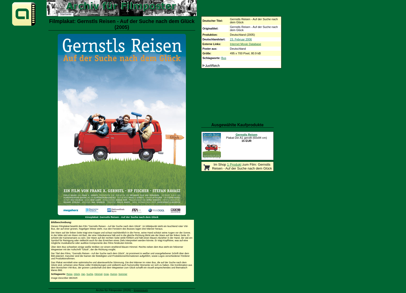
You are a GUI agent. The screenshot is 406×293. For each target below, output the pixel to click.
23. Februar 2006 (241, 39)
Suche (89, 274)
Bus (223, 58)
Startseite (65, 14)
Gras (106, 274)
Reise (69, 274)
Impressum (141, 290)
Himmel (99, 274)
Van (83, 274)
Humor (113, 274)
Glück (77, 274)
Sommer (122, 274)
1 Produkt (234, 164)
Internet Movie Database (245, 44)
